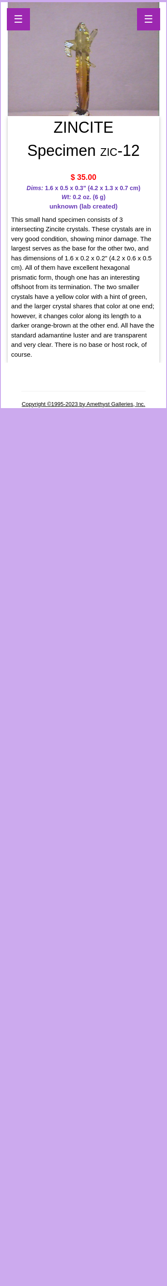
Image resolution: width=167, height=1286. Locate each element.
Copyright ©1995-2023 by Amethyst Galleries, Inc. (84, 404)
